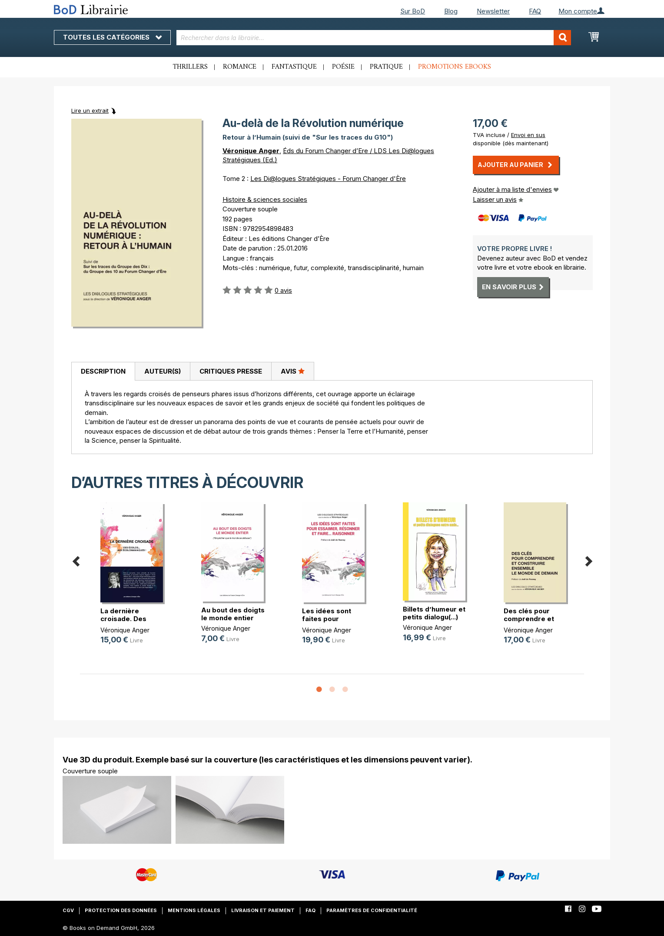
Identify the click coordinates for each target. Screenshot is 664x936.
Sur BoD (412, 11)
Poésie (343, 67)
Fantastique (294, 67)
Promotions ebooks (454, 67)
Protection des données (121, 910)
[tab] (103, 371)
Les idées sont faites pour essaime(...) (326, 619)
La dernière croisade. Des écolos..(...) (123, 619)
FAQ (535, 11)
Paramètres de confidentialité (371, 910)
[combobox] (373, 37)
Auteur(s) (162, 371)
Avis (293, 371)
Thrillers (190, 67)
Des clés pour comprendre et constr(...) (529, 619)
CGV (68, 910)
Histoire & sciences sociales (264, 199)
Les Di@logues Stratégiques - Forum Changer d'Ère (328, 178)
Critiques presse (230, 371)
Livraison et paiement (263, 910)
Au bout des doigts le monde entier (233, 614)
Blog (451, 11)
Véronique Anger (250, 151)
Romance (239, 67)
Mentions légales (194, 910)
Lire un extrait (90, 110)
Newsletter (493, 11)
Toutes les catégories (112, 37)
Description (103, 371)
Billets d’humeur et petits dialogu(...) (434, 613)
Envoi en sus (528, 134)
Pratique (386, 67)
